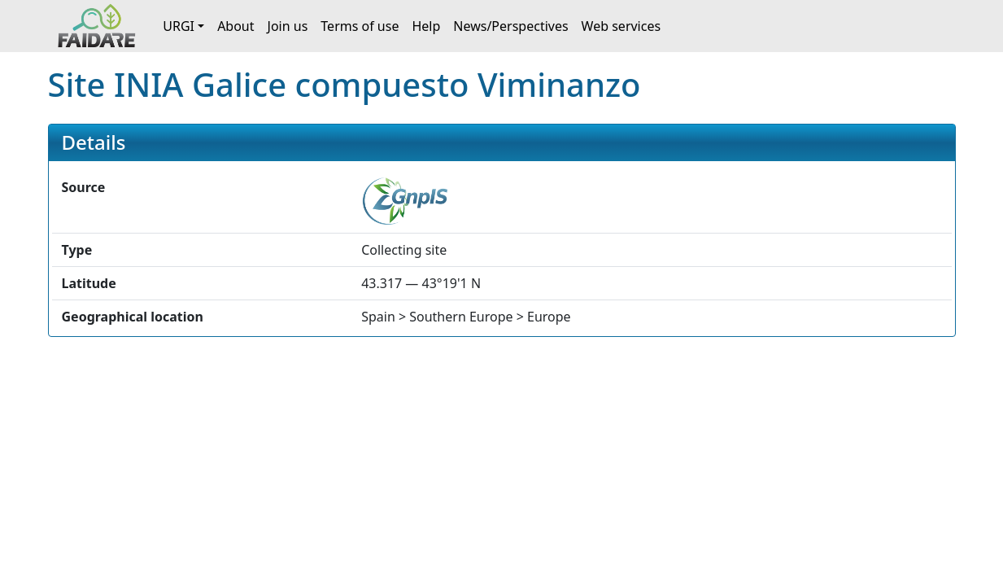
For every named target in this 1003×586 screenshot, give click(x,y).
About (235, 26)
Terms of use (360, 26)
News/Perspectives (510, 26)
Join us (288, 26)
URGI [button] (178, 26)
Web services (621, 26)
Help (426, 26)
